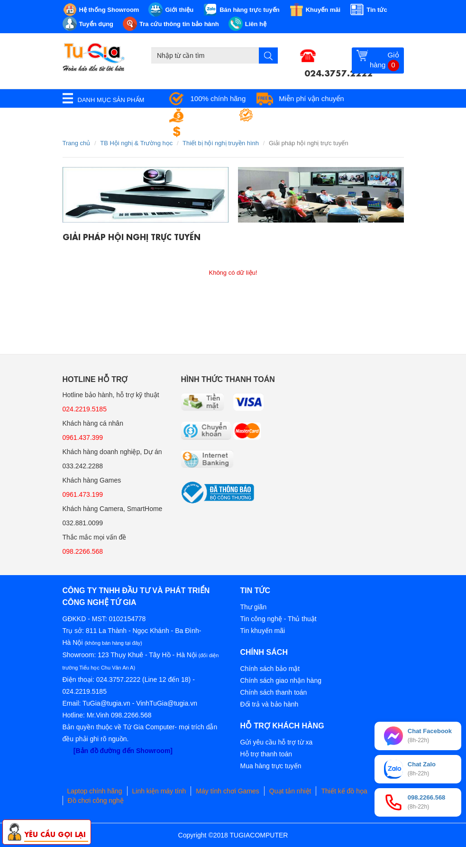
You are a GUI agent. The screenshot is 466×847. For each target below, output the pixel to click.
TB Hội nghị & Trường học (136, 143)
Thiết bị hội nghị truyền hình (221, 143)
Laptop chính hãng (94, 791)
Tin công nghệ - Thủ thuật (278, 619)
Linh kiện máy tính (159, 791)
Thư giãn (253, 607)
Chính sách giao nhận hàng (280, 680)
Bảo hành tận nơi (287, 115)
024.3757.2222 (338, 72)
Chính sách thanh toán (273, 692)
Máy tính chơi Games (227, 791)
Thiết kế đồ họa (344, 791)
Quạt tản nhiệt (290, 791)
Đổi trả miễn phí (216, 132)
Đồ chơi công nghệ (96, 800)
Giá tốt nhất (209, 115)
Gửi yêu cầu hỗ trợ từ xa (276, 742)
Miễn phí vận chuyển (311, 98)
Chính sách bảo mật (270, 668)
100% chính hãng (218, 98)
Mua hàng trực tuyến (271, 766)
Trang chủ (77, 143)
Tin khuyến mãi (262, 630)
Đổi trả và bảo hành (269, 704)
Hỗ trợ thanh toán (266, 754)
